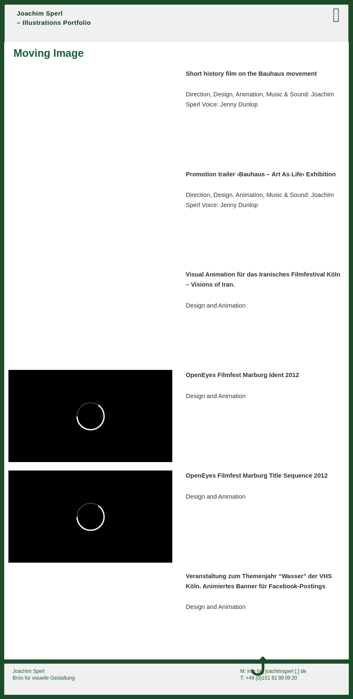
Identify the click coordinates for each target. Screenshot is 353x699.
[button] (257, 15)
